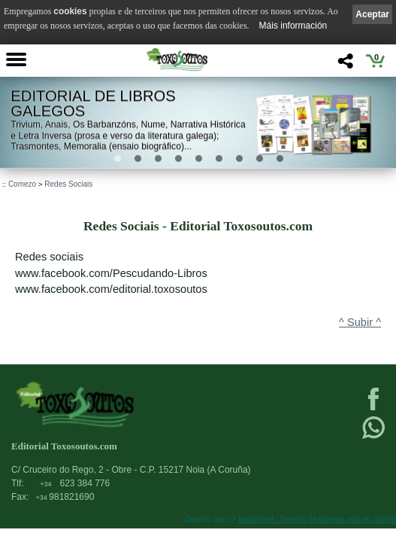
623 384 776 (75, 483)
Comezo (22, 184)
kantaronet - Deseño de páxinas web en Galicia (317, 519)
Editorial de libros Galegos (93, 103)
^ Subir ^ (360, 322)
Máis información (293, 25)
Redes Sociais (68, 184)
